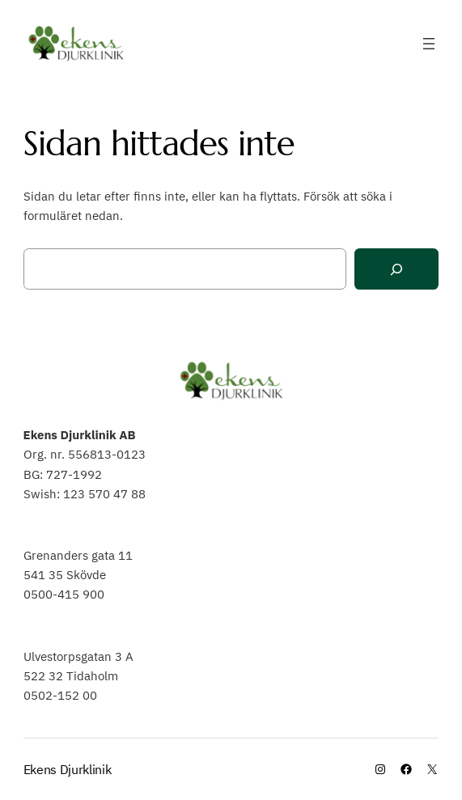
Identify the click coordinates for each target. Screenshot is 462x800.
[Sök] (396, 269)
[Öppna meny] (429, 43)
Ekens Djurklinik (67, 769)
